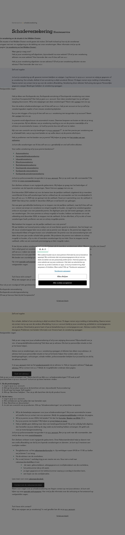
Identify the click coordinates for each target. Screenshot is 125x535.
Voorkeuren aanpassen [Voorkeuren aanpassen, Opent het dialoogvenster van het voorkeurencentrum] (62, 271)
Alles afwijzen (62, 276)
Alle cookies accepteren (62, 283)
